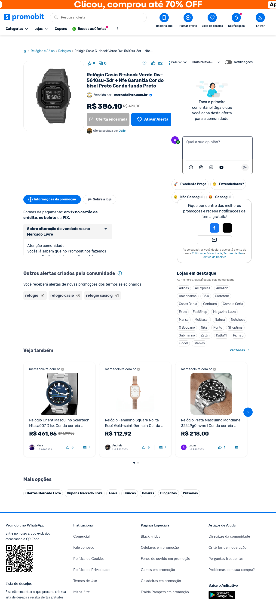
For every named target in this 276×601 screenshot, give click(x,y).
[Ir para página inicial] (27, 42)
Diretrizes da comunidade (229, 544)
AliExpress (155, 279)
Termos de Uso (185, 244)
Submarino (139, 327)
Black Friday (150, 544)
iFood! (136, 334)
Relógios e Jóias (44, 42)
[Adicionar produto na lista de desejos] (144, 54)
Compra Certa (185, 295)
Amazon (175, 279)
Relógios (66, 42)
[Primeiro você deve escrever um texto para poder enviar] (245, 158)
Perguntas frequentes (226, 566)
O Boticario (139, 319)
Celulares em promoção (160, 555)
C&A (158, 287)
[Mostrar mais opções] (117, 28)
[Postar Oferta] (188, 21)
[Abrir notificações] (236, 21)
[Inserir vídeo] (221, 158)
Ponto (170, 319)
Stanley (152, 334)
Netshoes (191, 311)
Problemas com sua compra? (232, 577)
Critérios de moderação (227, 555)
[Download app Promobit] (164, 21)
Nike (156, 319)
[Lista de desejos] (152, 110)
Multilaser (154, 311)
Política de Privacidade (159, 244)
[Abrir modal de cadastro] (260, 21)
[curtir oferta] (157, 54)
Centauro (162, 295)
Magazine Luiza (177, 303)
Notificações (243, 53)
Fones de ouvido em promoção (165, 566)
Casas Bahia (141, 295)
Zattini (158, 327)
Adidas (136, 279)
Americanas (140, 287)
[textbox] (217, 139)
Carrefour (175, 287)
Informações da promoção (53, 190)
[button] (151, 219)
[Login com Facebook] (167, 219)
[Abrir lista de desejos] (212, 21)
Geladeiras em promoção (161, 588)
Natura (172, 311)
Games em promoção (158, 577)
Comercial (81, 544)
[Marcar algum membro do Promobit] (201, 158)
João (122, 122)
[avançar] (248, 420)
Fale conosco (83, 555)
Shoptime (188, 319)
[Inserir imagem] (211, 158)
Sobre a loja (102, 190)
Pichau (191, 327)
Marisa (136, 311)
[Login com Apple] (179, 219)
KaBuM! (174, 327)
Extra (135, 303)
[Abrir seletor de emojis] (191, 158)
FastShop (152, 303)
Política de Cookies (166, 248)
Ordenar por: (179, 53)
